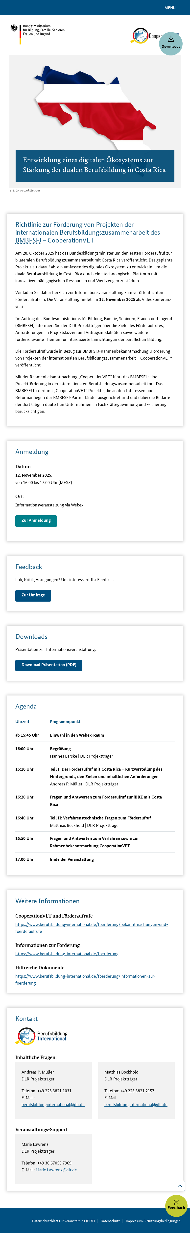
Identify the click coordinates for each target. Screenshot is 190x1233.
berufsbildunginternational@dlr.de (53, 1104)
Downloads (171, 46)
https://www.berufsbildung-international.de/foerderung (67, 953)
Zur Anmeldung (36, 520)
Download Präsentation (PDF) (49, 664)
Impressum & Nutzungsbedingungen (153, 1220)
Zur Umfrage (33, 595)
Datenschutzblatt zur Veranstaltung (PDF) (63, 1220)
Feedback (176, 1207)
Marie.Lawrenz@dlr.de (56, 1169)
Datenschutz (110, 1220)
